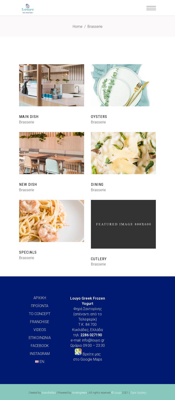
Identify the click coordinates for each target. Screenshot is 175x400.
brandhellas (49, 392)
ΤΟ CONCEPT (39, 314)
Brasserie (26, 122)
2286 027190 (91, 335)
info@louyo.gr (93, 340)
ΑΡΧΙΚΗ (39, 298)
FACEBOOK (40, 346)
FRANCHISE (39, 322)
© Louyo (116, 392)
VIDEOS (39, 330)
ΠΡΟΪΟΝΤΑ (39, 306)
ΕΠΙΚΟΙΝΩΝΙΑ (40, 338)
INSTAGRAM (40, 354)
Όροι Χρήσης (139, 392)
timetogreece (79, 392)
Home (77, 26)
